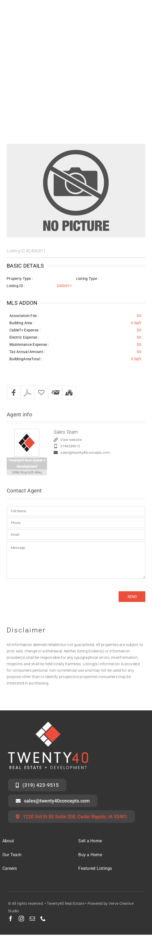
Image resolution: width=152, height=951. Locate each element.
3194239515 (70, 446)
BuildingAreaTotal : (25, 359)
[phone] (43, 918)
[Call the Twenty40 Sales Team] (37, 785)
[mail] (32, 918)
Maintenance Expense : (29, 344)
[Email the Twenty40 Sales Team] (53, 801)
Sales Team (66, 432)
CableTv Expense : (24, 330)
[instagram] (21, 918)
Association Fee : (23, 316)
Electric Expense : (24, 337)
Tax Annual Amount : (27, 352)
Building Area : (21, 323)
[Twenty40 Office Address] (71, 816)
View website (70, 440)
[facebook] (10, 918)
